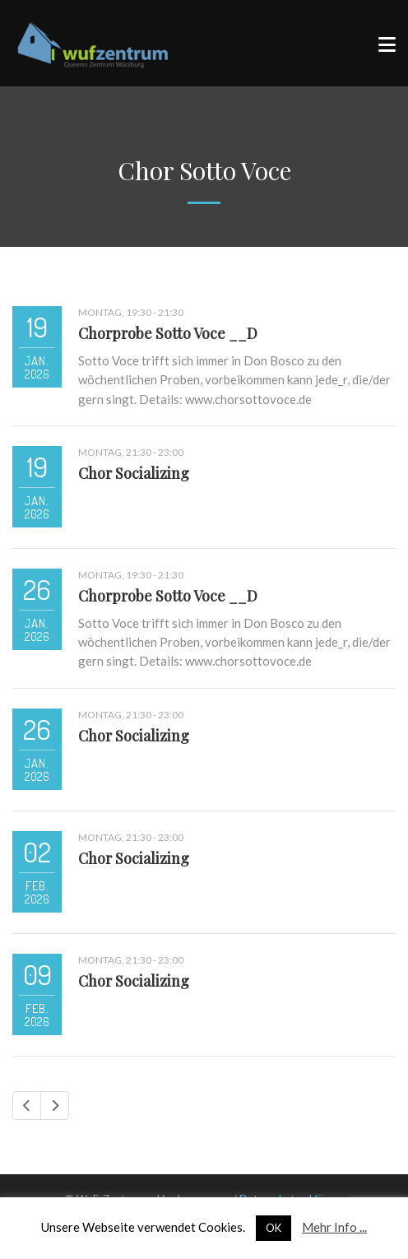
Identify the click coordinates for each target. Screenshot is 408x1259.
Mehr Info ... (334, 1227)
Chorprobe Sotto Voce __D (167, 333)
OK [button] (273, 1227)
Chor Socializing (133, 473)
